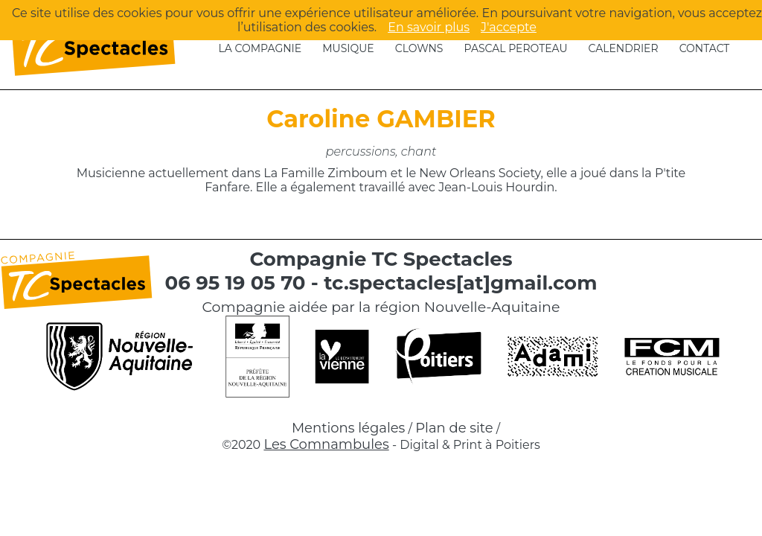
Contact (704, 48)
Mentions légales (349, 428)
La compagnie (260, 48)
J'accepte (509, 27)
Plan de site (454, 428)
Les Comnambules (325, 444)
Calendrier (624, 48)
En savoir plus (429, 27)
